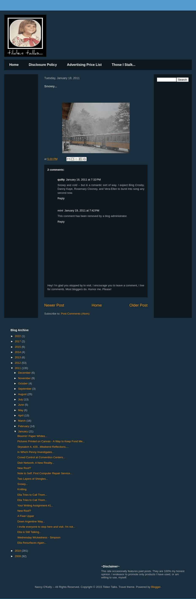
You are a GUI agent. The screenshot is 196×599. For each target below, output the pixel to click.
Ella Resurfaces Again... (31, 542)
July (21, 399)
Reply (61, 198)
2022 (18, 336)
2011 (18, 368)
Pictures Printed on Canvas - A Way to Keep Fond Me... (51, 441)
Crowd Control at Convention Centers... (41, 457)
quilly (61, 179)
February (24, 426)
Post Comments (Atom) (75, 313)
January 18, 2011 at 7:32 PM (83, 179)
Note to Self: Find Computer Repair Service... (44, 473)
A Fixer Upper (25, 516)
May (21, 410)
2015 (18, 346)
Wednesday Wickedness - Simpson (38, 537)
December (25, 372)
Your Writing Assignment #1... (35, 505)
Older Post (138, 305)
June (21, 404)
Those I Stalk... (123, 64)
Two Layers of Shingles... (32, 478)
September (25, 388)
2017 (18, 341)
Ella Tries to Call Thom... (32, 494)
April (21, 415)
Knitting (21, 489)
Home (14, 64)
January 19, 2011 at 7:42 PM (81, 210)
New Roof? (24, 468)
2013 (18, 357)
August (22, 394)
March (22, 420)
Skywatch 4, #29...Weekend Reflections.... (42, 446)
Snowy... (22, 484)
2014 (18, 352)
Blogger (155, 586)
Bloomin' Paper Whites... (32, 436)
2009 (18, 556)
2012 (18, 362)
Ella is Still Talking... (29, 532)
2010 (18, 550)
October (23, 383)
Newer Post (54, 305)
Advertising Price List (84, 64)
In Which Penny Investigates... (35, 452)
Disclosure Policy (43, 64)
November (25, 378)
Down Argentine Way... (31, 521)
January (23, 431)
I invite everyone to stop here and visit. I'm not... (46, 526)
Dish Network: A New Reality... (35, 462)
